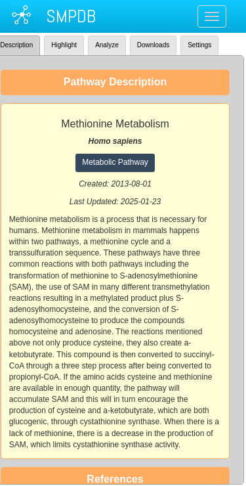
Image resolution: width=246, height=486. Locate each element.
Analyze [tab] (107, 45)
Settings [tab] (199, 45)
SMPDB (71, 16)
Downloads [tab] (153, 45)
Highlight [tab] (64, 45)
